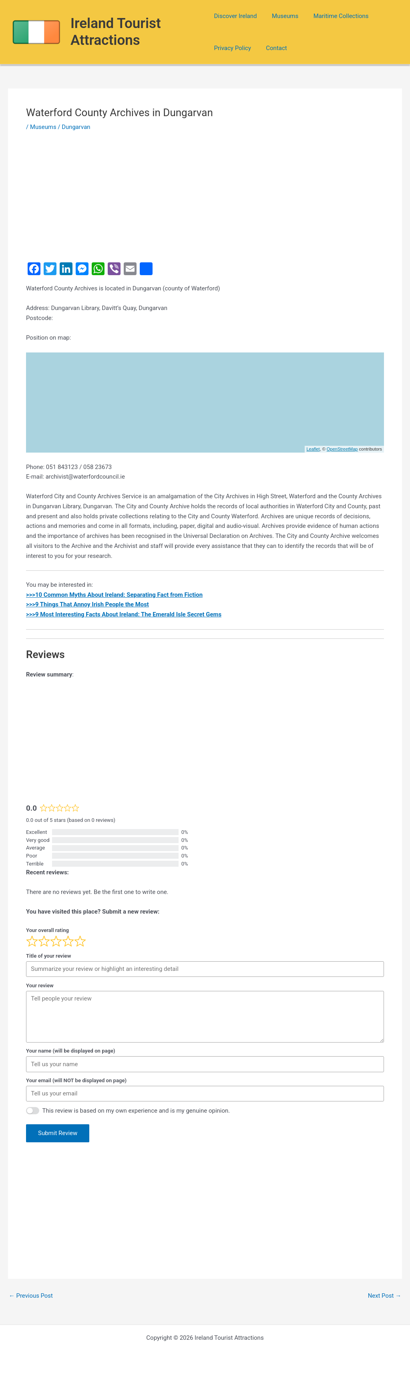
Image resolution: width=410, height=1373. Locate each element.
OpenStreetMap (342, 449)
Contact (273, 48)
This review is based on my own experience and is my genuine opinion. (136, 1110)
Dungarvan (76, 127)
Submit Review (57, 1133)
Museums (282, 16)
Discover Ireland (235, 16)
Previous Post (31, 1296)
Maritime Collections (335, 16)
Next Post (384, 1296)
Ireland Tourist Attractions (116, 31)
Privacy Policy (232, 48)
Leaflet (313, 449)
